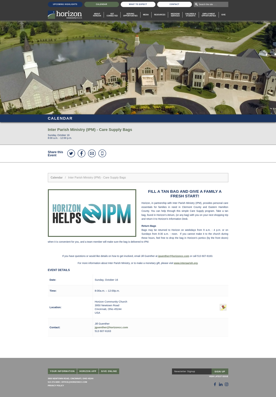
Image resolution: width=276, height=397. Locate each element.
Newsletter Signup (184, 371)
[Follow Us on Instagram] (226, 384)
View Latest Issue (218, 376)
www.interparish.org (186, 263)
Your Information (62, 371)
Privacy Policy (56, 385)
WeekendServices (175, 15)
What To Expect (138, 4)
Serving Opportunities (130, 15)
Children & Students (190, 15)
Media (146, 15)
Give (223, 15)
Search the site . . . (208, 4)
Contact (174, 4)
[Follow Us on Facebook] (215, 384)
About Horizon (97, 15)
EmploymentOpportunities (209, 15)
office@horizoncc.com (74, 382)
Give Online (109, 371)
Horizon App (87, 371)
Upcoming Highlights (65, 4)
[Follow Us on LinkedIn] (220, 384)
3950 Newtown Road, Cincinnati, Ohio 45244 (70, 378)
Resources (159, 15)
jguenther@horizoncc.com (173, 256)
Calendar (101, 4)
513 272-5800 (54, 382)
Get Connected (112, 15)
